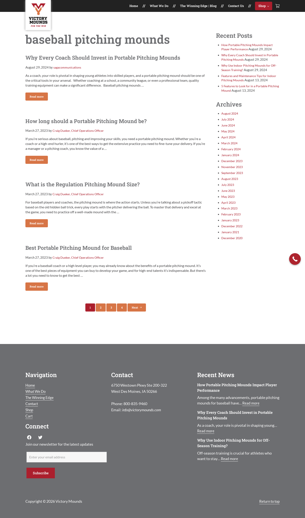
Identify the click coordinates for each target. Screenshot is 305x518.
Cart (29, 416)
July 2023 (228, 192)
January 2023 (231, 228)
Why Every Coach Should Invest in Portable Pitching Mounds (112, 61)
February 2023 (231, 222)
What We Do (36, 391)
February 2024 (231, 157)
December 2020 (232, 246)
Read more (39, 101)
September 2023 (233, 180)
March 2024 (230, 151)
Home (30, 385)
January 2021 (231, 240)
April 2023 (228, 210)
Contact (32, 403)
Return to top (268, 501)
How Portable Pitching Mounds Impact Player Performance (233, 387)
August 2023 (230, 186)
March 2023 (230, 216)
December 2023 (232, 169)
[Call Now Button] (295, 259)
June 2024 (228, 133)
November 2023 (232, 175)
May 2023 (228, 204)
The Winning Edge (40, 397)
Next (135, 315)
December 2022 (232, 234)
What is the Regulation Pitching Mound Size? (89, 190)
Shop (29, 409)
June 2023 (228, 198)
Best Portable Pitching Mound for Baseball (85, 255)
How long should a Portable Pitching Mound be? (93, 126)
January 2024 (231, 163)
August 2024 (230, 121)
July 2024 (228, 127)
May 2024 (228, 139)
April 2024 (228, 145)
